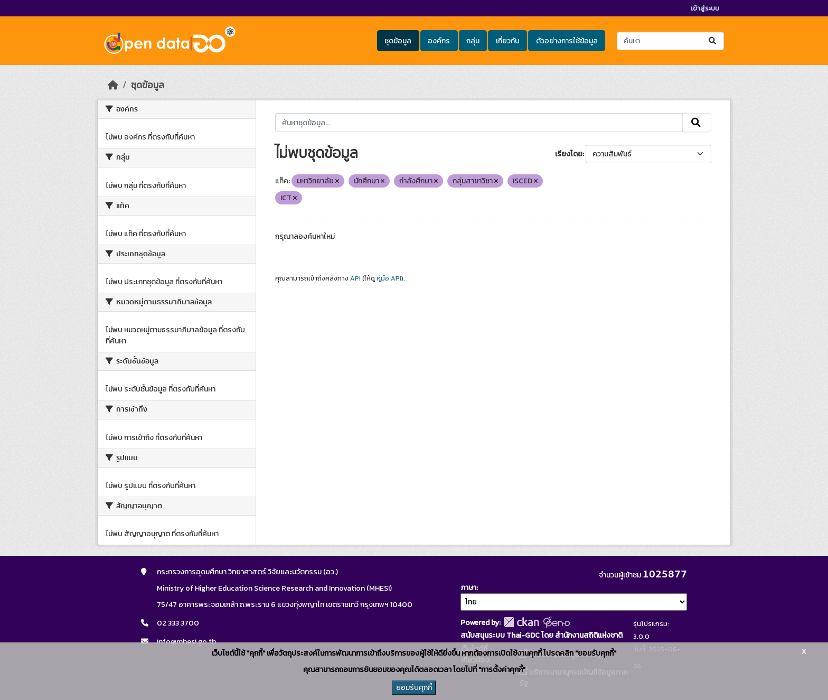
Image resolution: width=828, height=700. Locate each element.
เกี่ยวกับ (508, 40)
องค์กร (439, 40)
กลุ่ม (472, 40)
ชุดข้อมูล (397, 40)
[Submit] (713, 41)
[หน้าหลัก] (113, 85)
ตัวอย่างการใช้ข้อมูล (567, 40)
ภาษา (468, 587)
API (355, 278)
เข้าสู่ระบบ (705, 8)
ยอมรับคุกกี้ (414, 687)
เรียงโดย (568, 154)
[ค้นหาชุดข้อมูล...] (670, 41)
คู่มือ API (389, 278)
